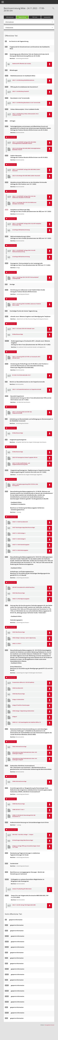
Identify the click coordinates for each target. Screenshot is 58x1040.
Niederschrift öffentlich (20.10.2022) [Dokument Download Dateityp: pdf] (21, 63)
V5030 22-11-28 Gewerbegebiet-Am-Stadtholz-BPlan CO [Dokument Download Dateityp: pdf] (26, 722)
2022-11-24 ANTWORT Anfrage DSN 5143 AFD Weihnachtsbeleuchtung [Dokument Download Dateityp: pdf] (23, 251)
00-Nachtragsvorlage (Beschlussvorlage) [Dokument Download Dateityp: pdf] (22, 840)
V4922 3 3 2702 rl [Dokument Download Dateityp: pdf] (16, 643)
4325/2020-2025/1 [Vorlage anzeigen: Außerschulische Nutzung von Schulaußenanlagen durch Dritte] (12, 829)
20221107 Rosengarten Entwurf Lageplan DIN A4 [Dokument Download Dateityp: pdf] (24, 457)
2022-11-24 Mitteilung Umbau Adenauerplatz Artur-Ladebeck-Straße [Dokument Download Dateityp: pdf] (25, 114)
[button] (49, 64)
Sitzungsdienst (49, 1025)
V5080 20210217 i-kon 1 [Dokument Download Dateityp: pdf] (18, 809)
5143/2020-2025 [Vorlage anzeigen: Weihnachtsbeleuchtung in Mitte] (12, 245)
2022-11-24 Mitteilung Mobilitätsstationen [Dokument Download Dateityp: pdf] (23, 80)
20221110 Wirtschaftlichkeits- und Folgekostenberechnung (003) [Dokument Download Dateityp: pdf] (21, 464)
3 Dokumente (9, 28)
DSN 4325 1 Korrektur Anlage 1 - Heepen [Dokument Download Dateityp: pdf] (22, 834)
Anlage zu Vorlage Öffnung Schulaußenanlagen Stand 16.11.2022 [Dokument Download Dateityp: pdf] (26, 846)
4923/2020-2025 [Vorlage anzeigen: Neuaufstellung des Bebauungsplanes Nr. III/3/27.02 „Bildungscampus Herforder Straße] (12, 582)
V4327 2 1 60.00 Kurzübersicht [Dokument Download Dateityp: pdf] (20, 521)
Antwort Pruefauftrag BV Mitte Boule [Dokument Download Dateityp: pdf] (21, 889)
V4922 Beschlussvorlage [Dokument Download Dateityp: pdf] (18, 632)
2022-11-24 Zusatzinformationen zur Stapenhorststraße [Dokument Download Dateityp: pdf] (26, 389)
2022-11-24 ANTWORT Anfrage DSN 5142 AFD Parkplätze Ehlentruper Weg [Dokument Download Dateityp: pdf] (26, 224)
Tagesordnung (22, 17)
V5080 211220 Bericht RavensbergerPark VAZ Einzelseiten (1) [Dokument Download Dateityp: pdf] (23, 816)
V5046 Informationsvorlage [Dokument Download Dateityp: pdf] (19, 781)
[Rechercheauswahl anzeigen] (53, 8)
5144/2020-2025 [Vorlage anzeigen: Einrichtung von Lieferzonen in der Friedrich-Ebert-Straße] (12, 299)
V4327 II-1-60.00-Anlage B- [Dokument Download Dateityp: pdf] (19, 539)
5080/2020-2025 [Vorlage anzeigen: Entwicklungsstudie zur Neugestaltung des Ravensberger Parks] (12, 799)
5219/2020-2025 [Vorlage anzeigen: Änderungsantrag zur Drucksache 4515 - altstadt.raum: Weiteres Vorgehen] (12, 352)
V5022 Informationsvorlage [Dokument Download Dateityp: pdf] (19, 746)
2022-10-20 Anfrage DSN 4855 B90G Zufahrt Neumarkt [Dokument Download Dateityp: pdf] (26, 175)
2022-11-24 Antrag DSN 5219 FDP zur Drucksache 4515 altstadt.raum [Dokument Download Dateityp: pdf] (26, 357)
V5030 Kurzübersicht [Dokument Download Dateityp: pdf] (17, 688)
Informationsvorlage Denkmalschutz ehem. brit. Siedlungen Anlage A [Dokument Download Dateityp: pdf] (24, 753)
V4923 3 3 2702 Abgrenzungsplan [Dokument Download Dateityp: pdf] (20, 598)
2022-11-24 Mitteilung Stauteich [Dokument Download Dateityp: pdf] (20, 91)
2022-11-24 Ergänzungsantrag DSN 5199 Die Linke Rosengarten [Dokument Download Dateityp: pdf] (25, 485)
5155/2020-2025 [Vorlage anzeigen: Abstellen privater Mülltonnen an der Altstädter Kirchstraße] (12, 191)
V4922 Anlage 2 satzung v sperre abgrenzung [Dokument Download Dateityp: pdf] (23, 638)
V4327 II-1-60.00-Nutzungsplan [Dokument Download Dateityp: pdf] (20, 550)
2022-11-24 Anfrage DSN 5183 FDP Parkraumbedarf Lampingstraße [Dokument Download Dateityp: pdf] (25, 278)
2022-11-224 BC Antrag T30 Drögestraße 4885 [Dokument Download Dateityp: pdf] (24, 905)
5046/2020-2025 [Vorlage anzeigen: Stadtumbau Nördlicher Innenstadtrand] (12, 776)
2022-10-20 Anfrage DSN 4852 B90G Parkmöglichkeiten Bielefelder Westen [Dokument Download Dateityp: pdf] (26, 149)
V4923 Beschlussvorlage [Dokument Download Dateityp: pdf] (18, 593)
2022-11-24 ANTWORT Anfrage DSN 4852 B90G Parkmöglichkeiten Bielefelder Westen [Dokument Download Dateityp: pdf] (24, 143)
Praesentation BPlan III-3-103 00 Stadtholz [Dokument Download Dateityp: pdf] (23, 682)
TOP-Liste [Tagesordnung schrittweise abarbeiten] (34, 17)
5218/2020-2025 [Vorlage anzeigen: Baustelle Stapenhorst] (12, 407)
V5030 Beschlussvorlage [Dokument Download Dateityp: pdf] (18, 693)
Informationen (10, 17)
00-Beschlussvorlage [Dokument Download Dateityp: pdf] (17, 334)
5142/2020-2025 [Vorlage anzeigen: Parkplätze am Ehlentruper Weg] (12, 218)
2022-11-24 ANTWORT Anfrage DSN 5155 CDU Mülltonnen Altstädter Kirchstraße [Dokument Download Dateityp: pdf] (23, 197)
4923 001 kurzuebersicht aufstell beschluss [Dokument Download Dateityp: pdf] (23, 587)
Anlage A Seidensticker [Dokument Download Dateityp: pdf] (18, 699)
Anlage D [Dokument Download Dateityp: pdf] (14, 716)
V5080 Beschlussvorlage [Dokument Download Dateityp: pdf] (18, 804)
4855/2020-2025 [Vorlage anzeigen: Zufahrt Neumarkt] (12, 164)
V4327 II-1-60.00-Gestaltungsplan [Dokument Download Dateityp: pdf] (20, 544)
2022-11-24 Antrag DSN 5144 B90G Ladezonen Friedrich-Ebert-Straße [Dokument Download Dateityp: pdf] (26, 304)
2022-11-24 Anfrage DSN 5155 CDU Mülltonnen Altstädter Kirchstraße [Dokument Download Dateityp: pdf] (24, 203)
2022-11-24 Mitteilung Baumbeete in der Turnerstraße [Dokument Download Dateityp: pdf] (26, 102)
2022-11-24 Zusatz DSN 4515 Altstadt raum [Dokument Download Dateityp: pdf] (23, 328)
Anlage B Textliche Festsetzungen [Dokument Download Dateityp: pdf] (21, 705)
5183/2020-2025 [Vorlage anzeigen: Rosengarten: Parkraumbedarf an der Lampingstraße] (12, 272)
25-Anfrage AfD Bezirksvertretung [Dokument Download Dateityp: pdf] (21, 229)
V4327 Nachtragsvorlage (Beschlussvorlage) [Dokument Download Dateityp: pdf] (23, 527)
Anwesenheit (47, 17)
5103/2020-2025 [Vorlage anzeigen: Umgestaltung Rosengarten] (12, 447)
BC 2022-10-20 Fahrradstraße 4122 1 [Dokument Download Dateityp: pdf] (21, 375)
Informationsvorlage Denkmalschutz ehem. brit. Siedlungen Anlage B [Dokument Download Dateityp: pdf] (24, 759)
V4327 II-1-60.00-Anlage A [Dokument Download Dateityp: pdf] (18, 533)
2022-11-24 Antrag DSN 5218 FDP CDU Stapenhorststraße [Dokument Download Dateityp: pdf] (22, 412)
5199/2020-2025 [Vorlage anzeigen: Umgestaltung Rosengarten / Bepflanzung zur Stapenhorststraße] (12, 479)
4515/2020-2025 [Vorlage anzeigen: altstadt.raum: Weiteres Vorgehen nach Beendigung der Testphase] (12, 323)
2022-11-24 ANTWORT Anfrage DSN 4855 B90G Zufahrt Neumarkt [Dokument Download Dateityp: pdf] (26, 170)
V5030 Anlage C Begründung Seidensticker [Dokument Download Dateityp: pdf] (23, 711)
